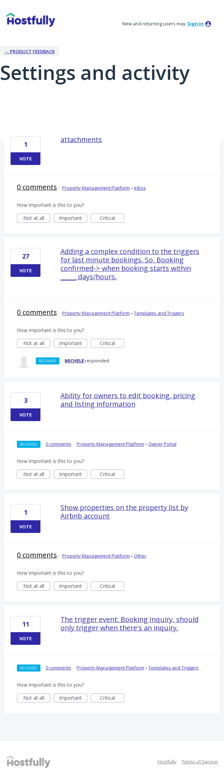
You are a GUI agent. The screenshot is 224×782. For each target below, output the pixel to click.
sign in (195, 23)
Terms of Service (200, 761)
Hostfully (167, 761)
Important (73, 219)
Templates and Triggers (159, 313)
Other (140, 556)
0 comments (37, 187)
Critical (112, 219)
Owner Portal (162, 444)
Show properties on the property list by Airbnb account (124, 512)
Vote (25, 158)
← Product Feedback (29, 51)
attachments (81, 139)
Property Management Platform (96, 188)
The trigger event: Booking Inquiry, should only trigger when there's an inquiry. (129, 623)
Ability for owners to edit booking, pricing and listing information (127, 400)
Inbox (140, 188)
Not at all (37, 219)
